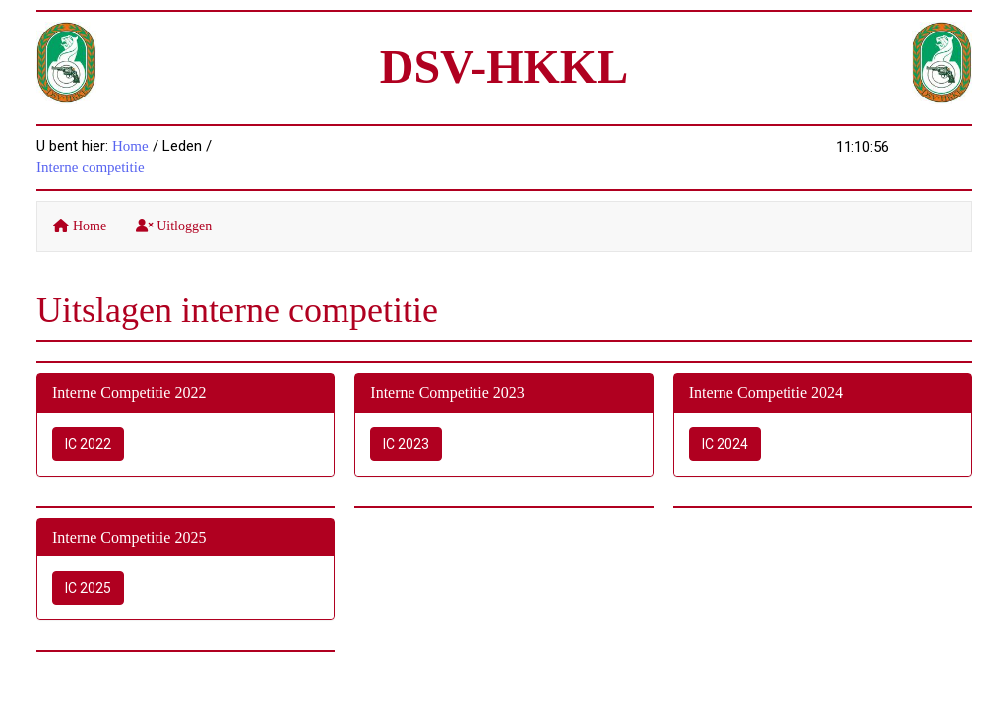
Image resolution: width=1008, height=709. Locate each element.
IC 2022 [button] (88, 444)
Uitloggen (174, 226)
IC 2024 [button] (725, 444)
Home (130, 146)
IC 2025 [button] (88, 588)
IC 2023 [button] (406, 444)
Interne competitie (90, 167)
